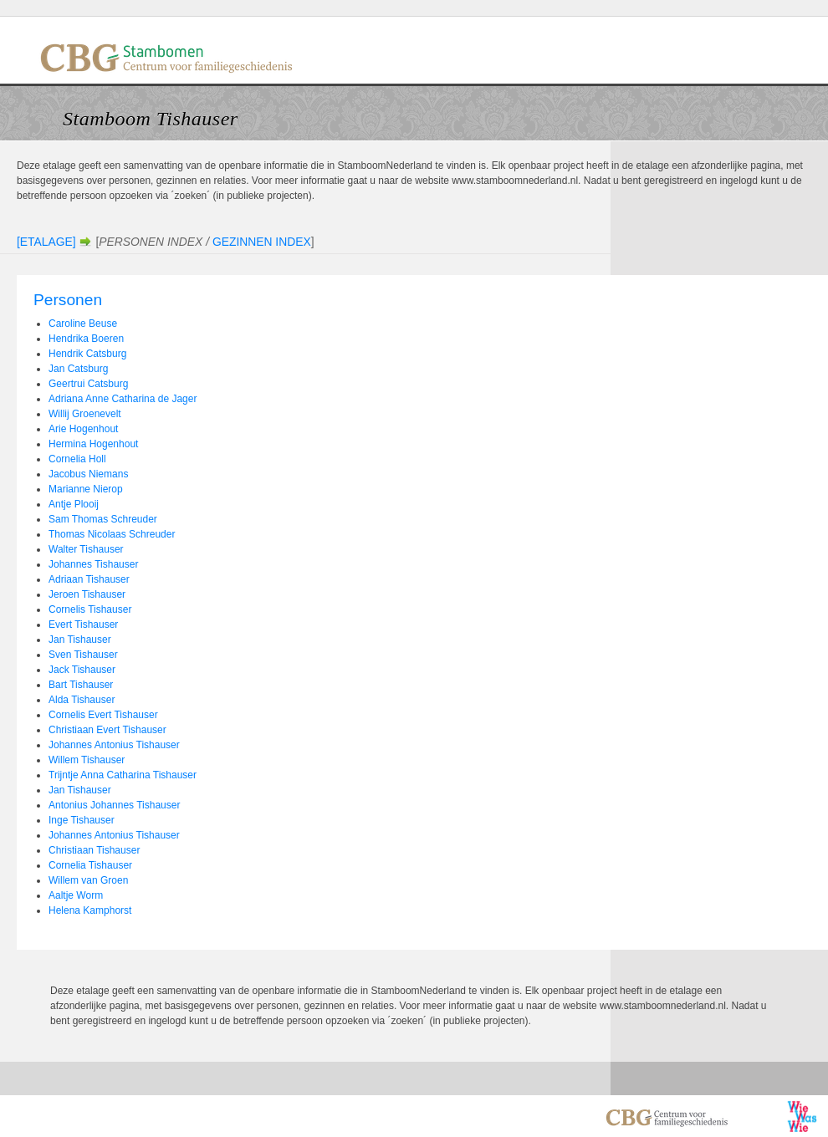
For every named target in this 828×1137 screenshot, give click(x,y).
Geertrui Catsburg (88, 384)
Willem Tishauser (87, 760)
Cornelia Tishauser (90, 865)
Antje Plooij (74, 504)
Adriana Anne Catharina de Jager (123, 399)
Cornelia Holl (77, 459)
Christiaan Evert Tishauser (107, 730)
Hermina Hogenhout (93, 444)
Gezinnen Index (261, 241)
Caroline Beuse (83, 323)
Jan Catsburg (78, 369)
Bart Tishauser (81, 685)
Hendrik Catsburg (87, 353)
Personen (67, 299)
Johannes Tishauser (93, 564)
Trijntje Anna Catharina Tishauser (123, 775)
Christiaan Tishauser (94, 850)
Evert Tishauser (83, 624)
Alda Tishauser (82, 700)
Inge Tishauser (82, 820)
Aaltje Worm (76, 895)
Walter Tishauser (86, 549)
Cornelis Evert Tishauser (103, 715)
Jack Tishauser (82, 670)
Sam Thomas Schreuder (103, 519)
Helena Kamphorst (90, 910)
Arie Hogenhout (83, 429)
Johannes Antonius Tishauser (114, 745)
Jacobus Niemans (88, 474)
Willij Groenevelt (85, 414)
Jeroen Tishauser (87, 594)
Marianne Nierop (86, 489)
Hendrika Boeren (86, 338)
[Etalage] (46, 241)
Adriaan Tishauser (89, 579)
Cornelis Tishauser (90, 609)
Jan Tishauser (80, 639)
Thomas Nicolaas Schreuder (112, 534)
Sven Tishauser (83, 654)
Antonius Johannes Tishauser (114, 805)
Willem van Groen (88, 880)
